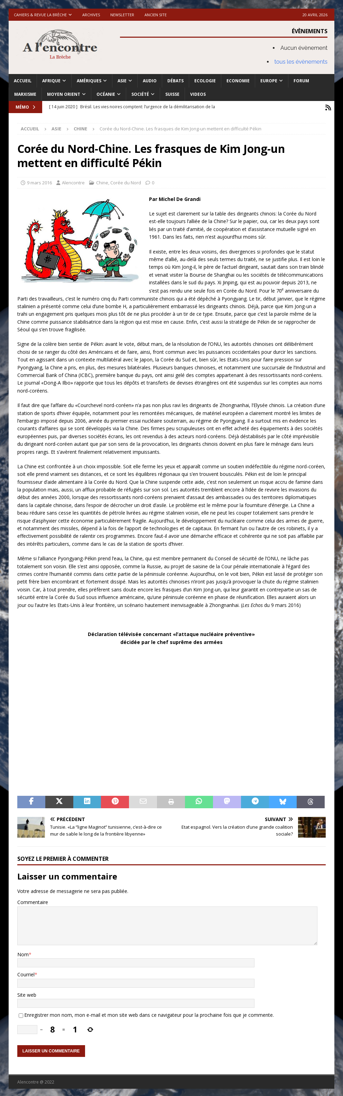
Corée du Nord (125, 181)
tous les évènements (301, 61)
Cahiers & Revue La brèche (40, 14)
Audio (150, 81)
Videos (198, 94)
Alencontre (73, 181)
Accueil (22, 81)
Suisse (172, 94)
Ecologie (205, 81)
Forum (301, 81)
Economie (238, 81)
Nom (23, 953)
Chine (102, 181)
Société (140, 94)
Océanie (105, 94)
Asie (122, 81)
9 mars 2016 (39, 181)
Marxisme (25, 94)
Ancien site (156, 14)
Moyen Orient (63, 94)
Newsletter (122, 14)
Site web (26, 993)
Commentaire (32, 901)
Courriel (26, 973)
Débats (175, 81)
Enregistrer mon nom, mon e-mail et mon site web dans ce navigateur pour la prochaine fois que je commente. (149, 1014)
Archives (91, 14)
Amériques (89, 81)
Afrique (51, 81)
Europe (268, 81)
